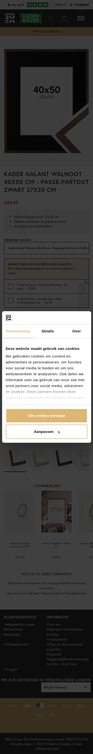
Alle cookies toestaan (46, 415)
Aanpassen (46, 431)
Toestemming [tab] (18, 331)
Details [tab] (48, 331)
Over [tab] (76, 331)
